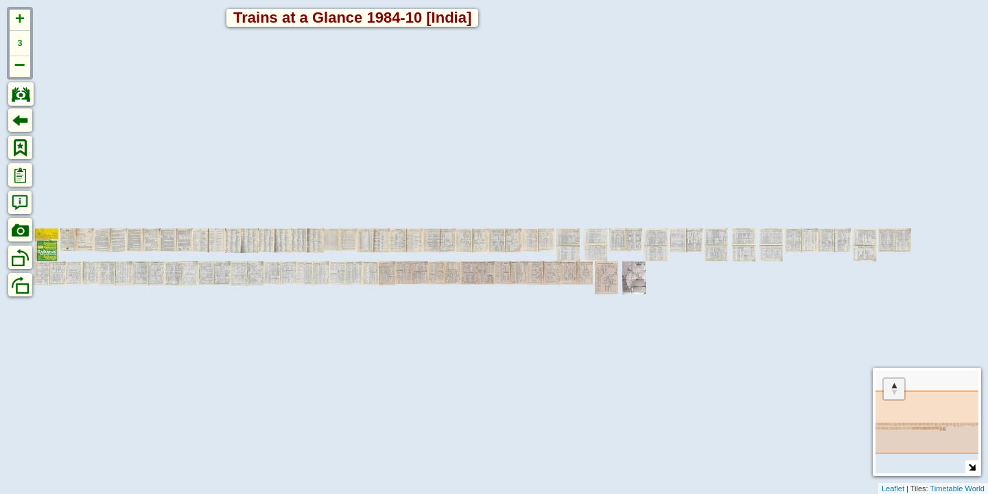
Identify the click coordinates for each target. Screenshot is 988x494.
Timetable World (957, 488)
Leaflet (893, 488)
